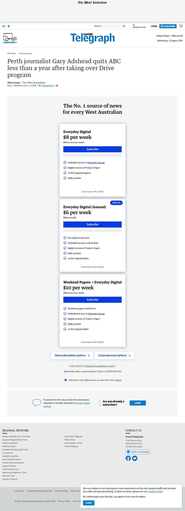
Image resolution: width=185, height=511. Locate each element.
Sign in (118, 380)
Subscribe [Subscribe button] (92, 149)
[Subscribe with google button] (92, 155)
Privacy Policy (64, 501)
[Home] (8, 26)
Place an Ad (177, 36)
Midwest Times (8, 476)
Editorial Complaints (80, 491)
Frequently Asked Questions (39, 491)
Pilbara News (69, 440)
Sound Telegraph (71, 446)
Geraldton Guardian (10, 456)
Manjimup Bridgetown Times (14, 472)
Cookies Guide (155, 491)
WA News (11, 53)
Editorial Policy (61, 491)
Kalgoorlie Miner (9, 466)
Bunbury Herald (8, 446)
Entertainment (25, 53)
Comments (48, 85)
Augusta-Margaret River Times (14, 440)
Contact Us (19, 491)
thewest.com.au (96, 162)
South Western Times (73, 443)
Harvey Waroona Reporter (13, 463)
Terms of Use (79, 501)
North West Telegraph (73, 436)
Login (154, 26)
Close (88, 503)
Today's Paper (162, 36)
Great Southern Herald (11, 459)
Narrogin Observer (9, 479)
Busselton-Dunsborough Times (15, 449)
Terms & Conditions (96, 366)
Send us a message (138, 451)
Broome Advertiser (10, 443)
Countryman (7, 453)
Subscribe (168, 26)
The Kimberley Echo (10, 469)
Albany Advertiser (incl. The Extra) (16, 436)
